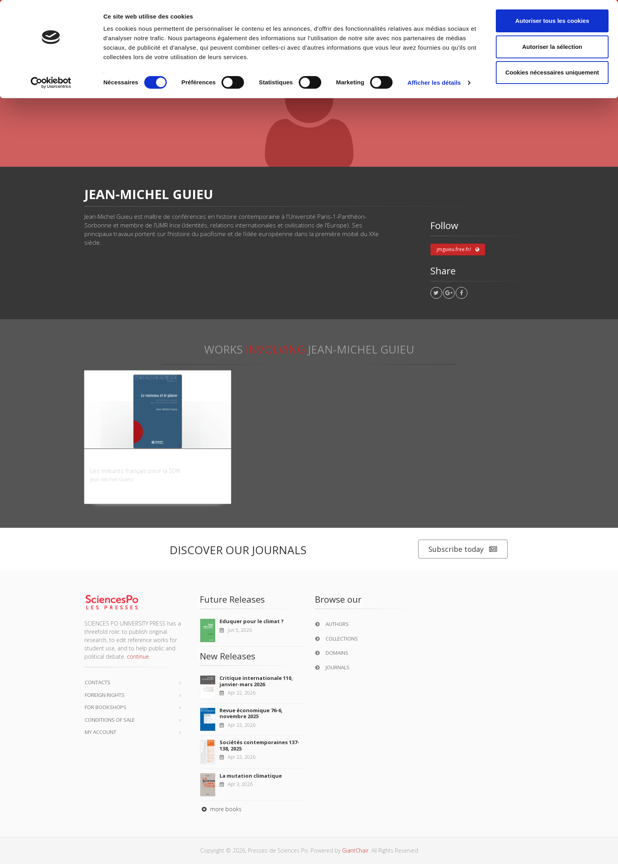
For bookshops (106, 707)
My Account (100, 732)
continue (138, 656)
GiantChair (355, 850)
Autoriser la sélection (552, 46)
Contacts (97, 682)
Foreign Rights (105, 694)
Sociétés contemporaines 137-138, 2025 (259, 745)
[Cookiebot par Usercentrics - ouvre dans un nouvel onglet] (51, 83)
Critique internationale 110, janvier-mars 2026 (256, 681)
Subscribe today (462, 549)
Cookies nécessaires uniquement (552, 72)
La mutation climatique (251, 775)
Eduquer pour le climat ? (252, 621)
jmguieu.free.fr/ (458, 249)
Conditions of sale (110, 719)
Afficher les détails (434, 82)
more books (221, 809)
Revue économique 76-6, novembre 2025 (251, 713)
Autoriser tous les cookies (552, 20)
